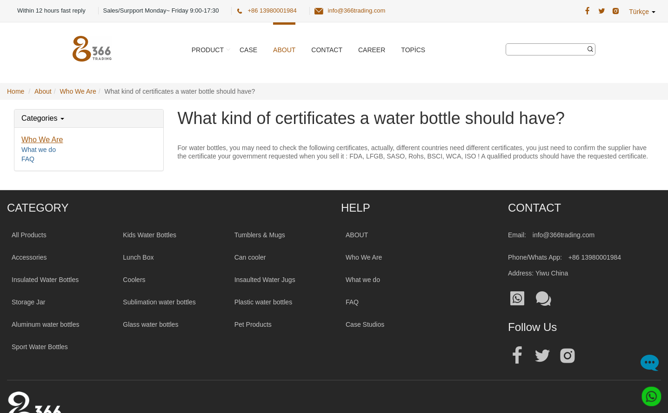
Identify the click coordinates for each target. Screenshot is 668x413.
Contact (326, 50)
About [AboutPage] (43, 91)
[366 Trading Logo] (92, 48)
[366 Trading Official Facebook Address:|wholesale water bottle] (587, 11)
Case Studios (365, 324)
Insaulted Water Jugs (264, 279)
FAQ (27, 159)
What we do (38, 149)
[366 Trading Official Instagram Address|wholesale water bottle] (616, 11)
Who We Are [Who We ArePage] (78, 91)
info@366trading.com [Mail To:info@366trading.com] (564, 235)
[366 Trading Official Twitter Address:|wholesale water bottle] (602, 11)
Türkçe (642, 11)
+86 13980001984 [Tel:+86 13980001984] (594, 257)
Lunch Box (138, 257)
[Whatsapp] (648, 393)
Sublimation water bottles (159, 302)
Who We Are (42, 140)
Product (208, 50)
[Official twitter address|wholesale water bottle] (542, 356)
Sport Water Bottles (40, 347)
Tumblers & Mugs (259, 235)
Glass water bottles (150, 324)
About (284, 50)
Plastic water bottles (263, 302)
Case (248, 50)
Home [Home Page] (15, 91)
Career (371, 50)
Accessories (29, 257)
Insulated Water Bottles (45, 279)
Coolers (134, 279)
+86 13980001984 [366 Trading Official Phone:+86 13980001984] (271, 10)
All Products (29, 235)
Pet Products (253, 324)
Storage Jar (28, 302)
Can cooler (250, 257)
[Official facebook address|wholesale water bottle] (517, 356)
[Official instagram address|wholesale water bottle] (567, 356)
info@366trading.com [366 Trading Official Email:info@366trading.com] (357, 10)
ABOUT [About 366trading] (357, 235)
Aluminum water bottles (46, 324)
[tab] (88, 118)
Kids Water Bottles (149, 235)
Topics (413, 50)
